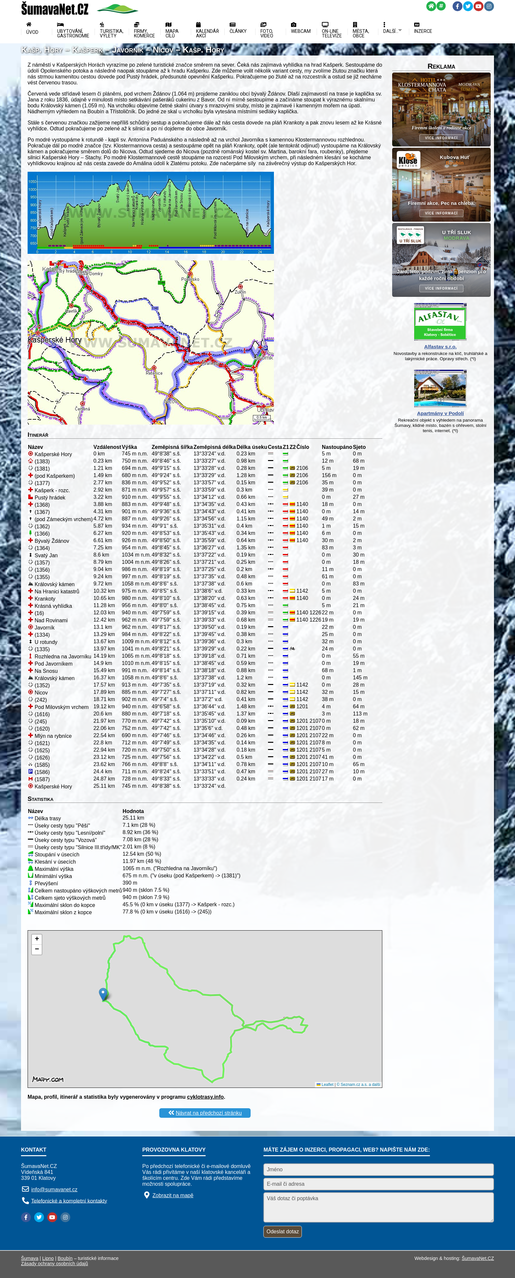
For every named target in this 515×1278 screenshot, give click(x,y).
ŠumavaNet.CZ (478, 1258)
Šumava (29, 1258)
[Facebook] (457, 6)
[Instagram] (489, 6)
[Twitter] (468, 6)
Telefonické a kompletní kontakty (69, 1200)
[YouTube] (478, 6)
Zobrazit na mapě (172, 1195)
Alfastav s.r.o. (440, 346)
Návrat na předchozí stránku (209, 1113)
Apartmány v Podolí (440, 413)
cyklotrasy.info (205, 1097)
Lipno (48, 1258)
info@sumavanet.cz (54, 1189)
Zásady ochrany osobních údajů (54, 1263)
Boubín (65, 1258)
